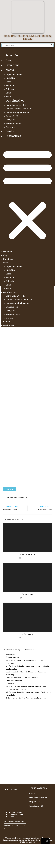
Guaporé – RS (12, 116)
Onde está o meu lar (14, 681)
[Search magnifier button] (51, 45)
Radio (8, 93)
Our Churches (15, 101)
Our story (10, 127)
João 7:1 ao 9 (27, 634)
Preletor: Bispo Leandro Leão (17, 497)
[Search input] (26, 45)
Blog (8, 60)
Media (10, 70)
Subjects (10, 89)
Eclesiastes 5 (27, 594)
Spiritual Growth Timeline (16, 689)
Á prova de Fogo (12, 657)
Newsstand (10, 655)
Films (8, 82)
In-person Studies (14, 74)
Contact (11, 131)
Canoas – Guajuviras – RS (17, 112)
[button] (27, 194)
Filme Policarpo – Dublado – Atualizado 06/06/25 (26, 686)
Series (9, 96)
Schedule (12, 56)
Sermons (10, 85)
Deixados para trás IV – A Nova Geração (22, 678)
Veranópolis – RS (13, 123)
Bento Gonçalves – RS (16, 105)
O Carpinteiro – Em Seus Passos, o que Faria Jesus (26, 698)
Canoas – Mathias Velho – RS (19, 109)
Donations (12, 65)
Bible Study (11, 78)
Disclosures (13, 136)
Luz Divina (10, 683)
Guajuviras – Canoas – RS (14, 821)
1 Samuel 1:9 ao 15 (27, 554)
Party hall (10, 120)
